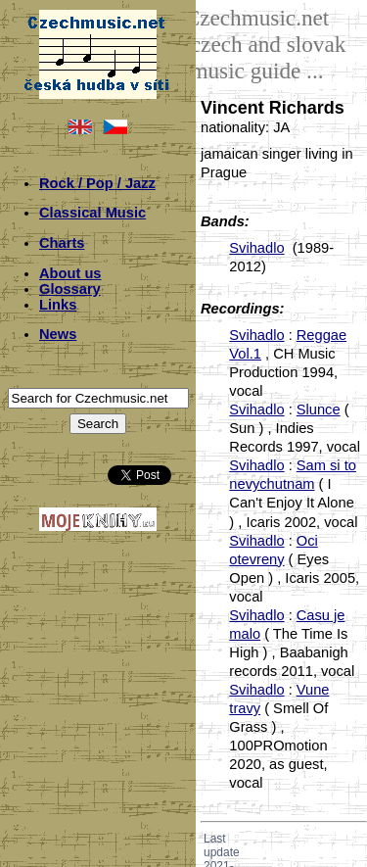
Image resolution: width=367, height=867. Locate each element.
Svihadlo (256, 248)
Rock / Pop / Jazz (97, 183)
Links (57, 305)
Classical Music (92, 212)
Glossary (70, 289)
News (57, 334)
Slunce (319, 409)
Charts (61, 243)
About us (70, 273)
